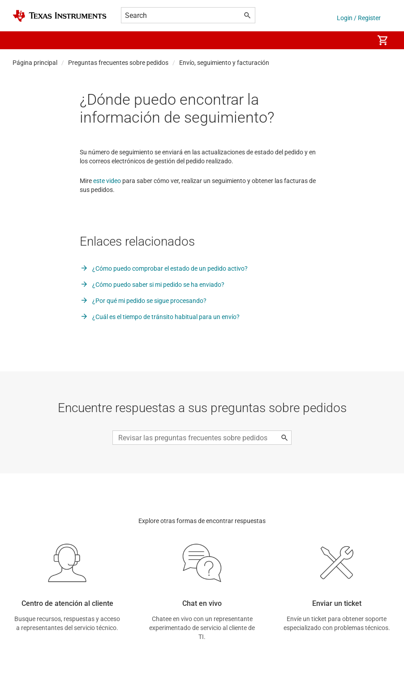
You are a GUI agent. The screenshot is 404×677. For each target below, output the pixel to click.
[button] (21, 40)
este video (107, 180)
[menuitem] (357, 40)
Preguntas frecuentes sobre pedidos (118, 62)
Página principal (35, 62)
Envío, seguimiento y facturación (224, 62)
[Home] (60, 16)
